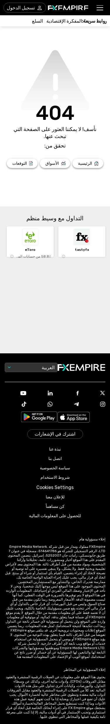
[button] (100, 7)
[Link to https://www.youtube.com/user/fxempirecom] (15, 394)
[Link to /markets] (55, 163)
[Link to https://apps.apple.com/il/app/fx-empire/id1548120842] (73, 417)
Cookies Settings (55, 487)
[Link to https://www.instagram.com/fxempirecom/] (94, 405)
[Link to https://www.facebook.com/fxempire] (68, 394)
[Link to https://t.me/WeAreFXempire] (68, 404)
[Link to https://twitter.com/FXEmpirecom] (94, 394)
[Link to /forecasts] (22, 163)
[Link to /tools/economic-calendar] (64, 21)
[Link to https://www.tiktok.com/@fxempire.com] (15, 405)
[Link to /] (87, 163)
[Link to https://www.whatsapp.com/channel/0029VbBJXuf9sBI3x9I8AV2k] (42, 405)
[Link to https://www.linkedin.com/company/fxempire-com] (42, 393)
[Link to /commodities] (37, 21)
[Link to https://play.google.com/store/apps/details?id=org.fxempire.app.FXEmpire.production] (39, 417)
